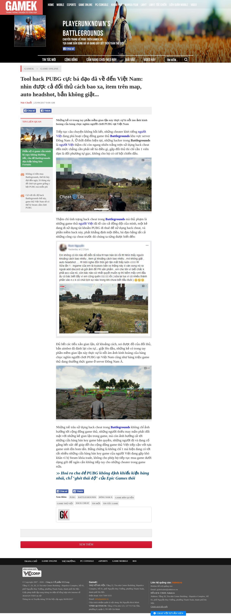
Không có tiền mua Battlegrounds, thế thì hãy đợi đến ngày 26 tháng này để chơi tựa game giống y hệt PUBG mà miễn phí (38, 180)
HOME (51, 4)
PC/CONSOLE (101, 4)
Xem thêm (86, 544)
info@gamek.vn (101, 599)
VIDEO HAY (150, 59)
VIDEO (194, 4)
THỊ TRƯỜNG (68, 561)
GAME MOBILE (120, 561)
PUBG (72, 497)
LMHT (143, 4)
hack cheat (82, 503)
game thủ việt (65, 503)
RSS (134, 561)
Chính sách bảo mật (159, 606)
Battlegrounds (120, 136)
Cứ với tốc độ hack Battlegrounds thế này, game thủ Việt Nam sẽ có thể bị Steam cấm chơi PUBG (37, 201)
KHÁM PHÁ (116, 4)
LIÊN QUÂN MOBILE (178, 4)
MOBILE (60, 4)
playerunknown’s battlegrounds (87, 27)
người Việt (66, 145)
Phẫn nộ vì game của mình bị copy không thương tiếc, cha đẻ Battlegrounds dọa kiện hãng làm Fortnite (36, 158)
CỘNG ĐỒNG (71, 59)
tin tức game (110, 503)
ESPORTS (71, 4)
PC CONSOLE (87, 561)
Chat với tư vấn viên (168, 613)
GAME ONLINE (86, 4)
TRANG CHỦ (30, 561)
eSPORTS (103, 561)
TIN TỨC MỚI (49, 59)
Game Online (49, 68)
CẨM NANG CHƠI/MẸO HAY (101, 59)
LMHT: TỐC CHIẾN (158, 4)
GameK (29, 68)
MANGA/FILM (131, 4)
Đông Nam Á (105, 497)
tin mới (96, 503)
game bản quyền (124, 497)
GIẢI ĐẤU (130, 59)
